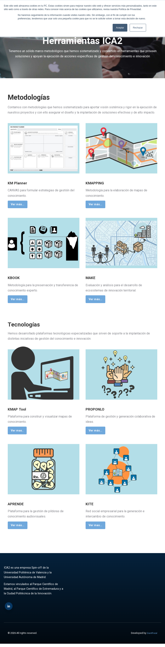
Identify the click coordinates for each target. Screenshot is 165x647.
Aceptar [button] (120, 27)
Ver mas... (96, 528)
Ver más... (18, 205)
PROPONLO (98, 410)
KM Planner (20, 183)
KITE (91, 506)
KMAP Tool (19, 410)
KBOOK (15, 278)
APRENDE (18, 506)
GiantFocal (151, 636)
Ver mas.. (18, 432)
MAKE (92, 278)
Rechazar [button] (138, 27)
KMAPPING (98, 183)
